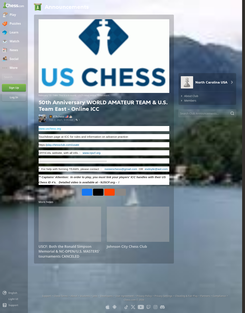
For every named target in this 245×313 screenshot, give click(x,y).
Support (46, 296)
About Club (191, 96)
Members (190, 100)
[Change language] (14, 293)
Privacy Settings (163, 296)
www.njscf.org (91, 152)
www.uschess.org (50, 128)
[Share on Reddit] (109, 192)
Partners (205, 296)
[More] (14, 67)
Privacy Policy (144, 296)
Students (85, 296)
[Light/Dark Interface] (14, 299)
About (74, 296)
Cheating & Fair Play (186, 296)
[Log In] (14, 97)
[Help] (14, 305)
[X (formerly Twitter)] (133, 307)
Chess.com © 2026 (134, 299)
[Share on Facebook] (87, 192)
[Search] (14, 77)
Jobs (95, 296)
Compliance (219, 296)
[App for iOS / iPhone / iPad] (107, 307)
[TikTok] (126, 307)
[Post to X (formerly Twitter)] (98, 192)
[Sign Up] (14, 88)
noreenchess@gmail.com (121, 169)
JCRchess (59, 116)
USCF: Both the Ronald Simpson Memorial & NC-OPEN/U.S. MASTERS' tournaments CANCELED (69, 251)
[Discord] (162, 307)
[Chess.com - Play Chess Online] (14, 5)
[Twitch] (148, 307)
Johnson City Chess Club (127, 246)
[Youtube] (141, 307)
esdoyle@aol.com (156, 169)
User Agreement (124, 296)
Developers (106, 296)
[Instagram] (155, 307)
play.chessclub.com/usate (62, 144)
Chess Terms (61, 296)
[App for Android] (114, 307)
